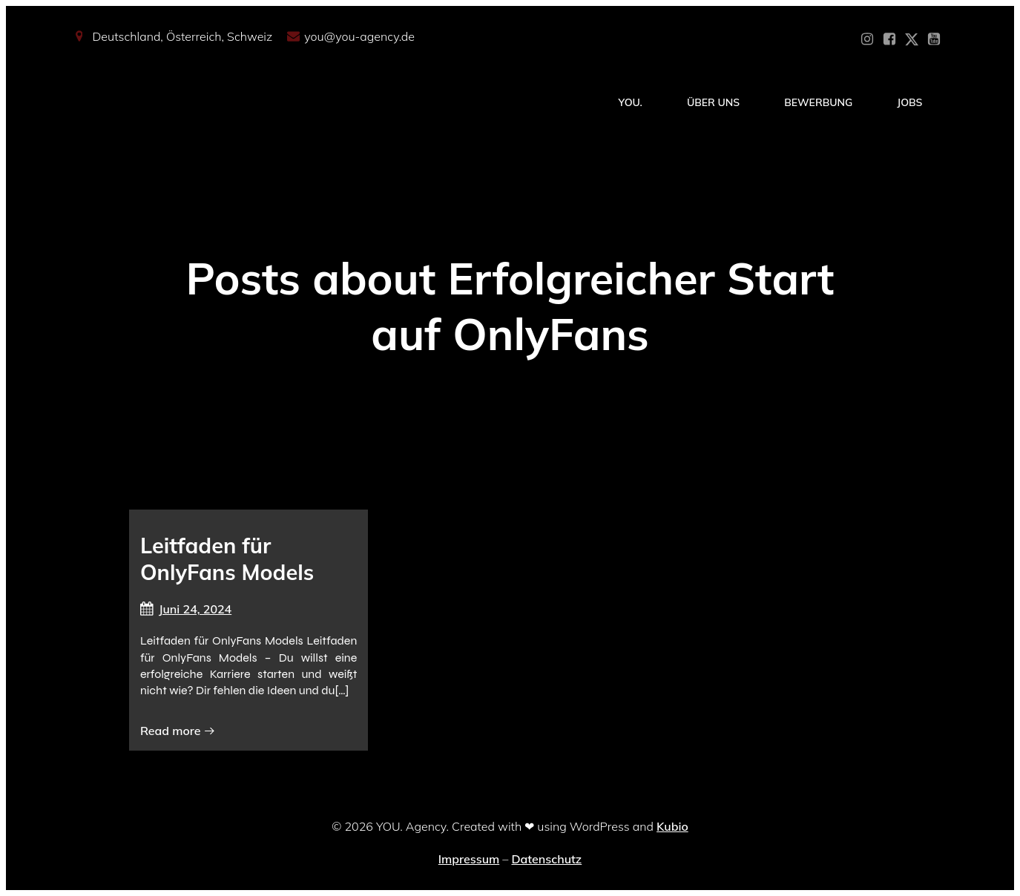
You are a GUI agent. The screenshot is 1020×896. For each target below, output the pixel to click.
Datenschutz (546, 858)
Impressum (468, 858)
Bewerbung (818, 102)
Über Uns (713, 102)
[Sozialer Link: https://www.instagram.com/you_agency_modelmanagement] (867, 39)
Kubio (672, 826)
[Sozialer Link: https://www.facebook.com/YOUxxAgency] (889, 39)
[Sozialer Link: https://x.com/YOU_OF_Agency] (912, 39)
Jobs (909, 102)
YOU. (630, 102)
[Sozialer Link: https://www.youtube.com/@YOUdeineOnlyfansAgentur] (934, 39)
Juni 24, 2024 (185, 609)
